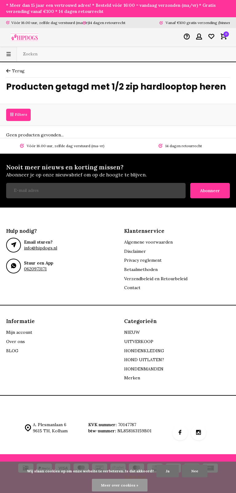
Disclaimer (135, 251)
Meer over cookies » (119, 485)
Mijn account (19, 332)
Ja (168, 471)
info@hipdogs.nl (40, 248)
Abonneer (210, 190)
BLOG (12, 351)
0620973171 (35, 269)
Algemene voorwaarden (148, 242)
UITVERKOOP (138, 341)
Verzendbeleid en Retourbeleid (155, 278)
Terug (15, 71)
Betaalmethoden (141, 269)
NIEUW (132, 332)
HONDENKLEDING (144, 351)
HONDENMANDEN (143, 369)
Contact (132, 287)
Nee (194, 471)
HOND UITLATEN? (144, 359)
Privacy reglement (143, 260)
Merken (132, 378)
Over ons (15, 341)
